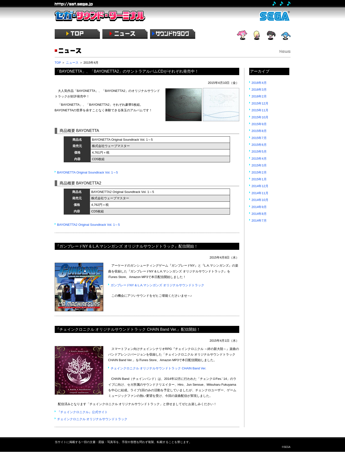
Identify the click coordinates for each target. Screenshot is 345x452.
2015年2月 (259, 172)
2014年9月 (259, 207)
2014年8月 (259, 214)
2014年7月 (259, 220)
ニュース (72, 62)
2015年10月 (260, 117)
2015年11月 (260, 110)
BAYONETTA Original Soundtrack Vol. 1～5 (87, 172)
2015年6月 (259, 145)
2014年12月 (260, 186)
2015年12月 (260, 103)
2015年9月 (259, 124)
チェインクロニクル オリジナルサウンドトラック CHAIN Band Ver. (158, 368)
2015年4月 (259, 158)
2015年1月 (259, 179)
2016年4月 (259, 83)
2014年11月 (260, 193)
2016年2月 (259, 96)
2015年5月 (259, 151)
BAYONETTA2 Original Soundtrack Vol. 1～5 (88, 224)
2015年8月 (259, 131)
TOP (58, 62)
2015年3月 (259, 165)
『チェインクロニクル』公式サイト (82, 412)
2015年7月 (259, 138)
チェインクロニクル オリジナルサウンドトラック (92, 419)
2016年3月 (259, 89)
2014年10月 (260, 200)
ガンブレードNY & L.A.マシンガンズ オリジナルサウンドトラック (157, 285)
